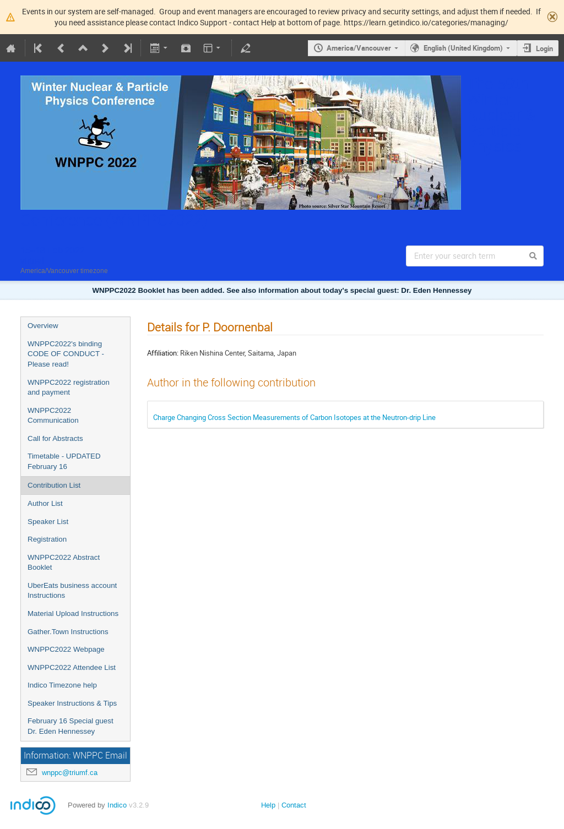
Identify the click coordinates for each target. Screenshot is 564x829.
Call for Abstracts (55, 438)
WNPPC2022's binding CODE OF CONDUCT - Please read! (66, 354)
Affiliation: (162, 353)
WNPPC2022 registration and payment (69, 387)
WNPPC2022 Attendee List (72, 667)
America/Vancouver (359, 48)
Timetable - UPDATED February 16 (64, 461)
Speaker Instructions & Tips (72, 703)
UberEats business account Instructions (72, 590)
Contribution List (54, 485)
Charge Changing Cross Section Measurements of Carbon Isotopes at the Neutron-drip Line (294, 417)
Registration (47, 539)
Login (544, 48)
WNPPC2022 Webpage (66, 649)
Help (268, 805)
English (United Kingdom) (463, 48)
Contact (293, 805)
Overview (43, 325)
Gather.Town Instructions (68, 632)
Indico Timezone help (62, 685)
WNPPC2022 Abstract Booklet (64, 562)
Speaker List (48, 521)
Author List (45, 503)
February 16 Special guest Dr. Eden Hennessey (70, 726)
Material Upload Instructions (73, 613)
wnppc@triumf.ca (69, 772)
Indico (117, 805)
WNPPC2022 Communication (53, 415)
